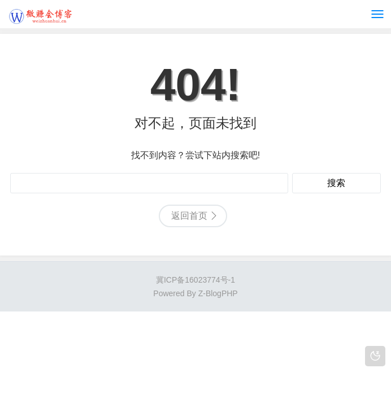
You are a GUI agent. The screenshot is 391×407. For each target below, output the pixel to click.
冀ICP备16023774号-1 (195, 279)
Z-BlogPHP (218, 293)
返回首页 (189, 215)
